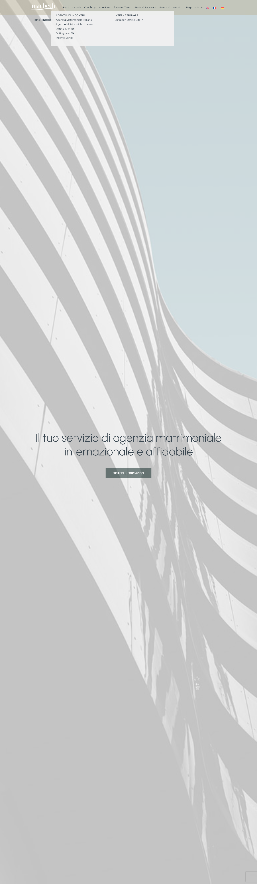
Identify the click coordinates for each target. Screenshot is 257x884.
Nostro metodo (72, 7)
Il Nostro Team (122, 7)
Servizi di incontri (171, 7)
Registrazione (194, 7)
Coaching (90, 7)
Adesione (104, 7)
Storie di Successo (145, 7)
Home (36, 19)
